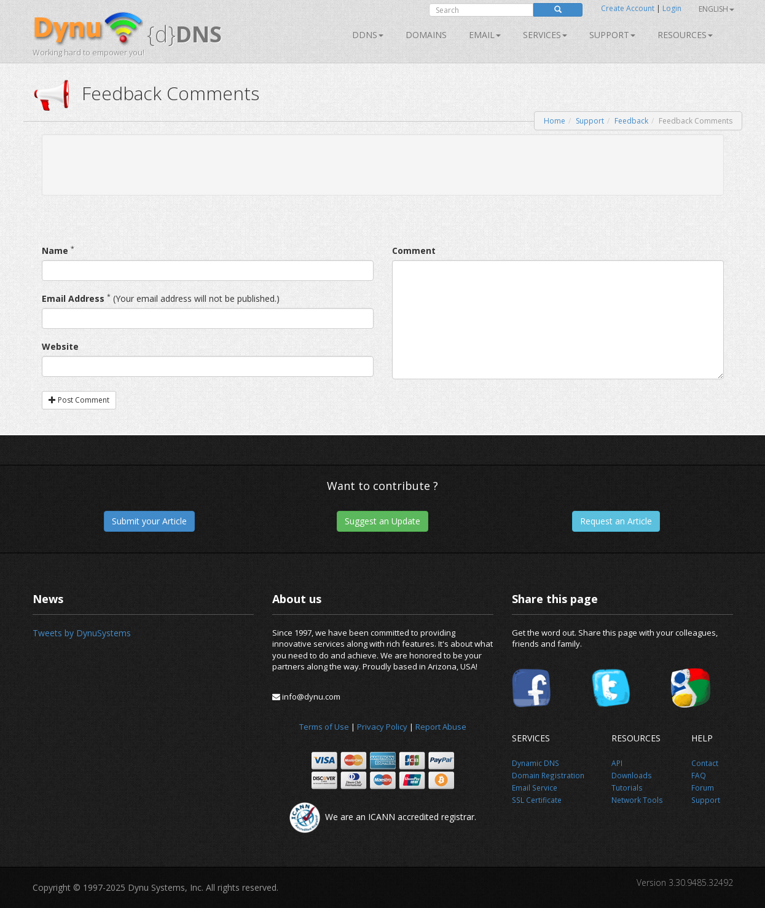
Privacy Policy (382, 726)
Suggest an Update (382, 521)
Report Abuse (440, 726)
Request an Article (616, 521)
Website (60, 346)
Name (55, 250)
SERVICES (545, 35)
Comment (414, 250)
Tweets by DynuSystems (82, 633)
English (716, 9)
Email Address (73, 298)
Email (485, 35)
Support (612, 35)
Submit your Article (149, 521)
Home (554, 121)
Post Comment (79, 400)
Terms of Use (324, 726)
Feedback (631, 121)
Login (671, 8)
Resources (685, 35)
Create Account (627, 8)
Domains (426, 35)
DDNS (367, 35)
